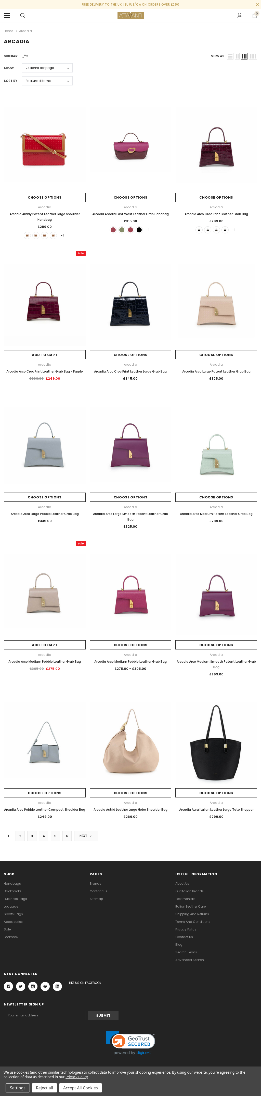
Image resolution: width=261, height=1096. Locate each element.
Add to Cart (45, 354)
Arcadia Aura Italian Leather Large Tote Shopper (216, 809)
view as (217, 56)
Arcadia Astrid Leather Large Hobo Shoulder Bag (130, 809)
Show (9, 68)
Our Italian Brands (189, 891)
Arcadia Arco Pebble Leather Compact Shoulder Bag (44, 809)
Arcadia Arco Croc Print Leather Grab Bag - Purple (44, 371)
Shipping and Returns (192, 914)
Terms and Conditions (192, 922)
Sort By (10, 81)
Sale (7, 929)
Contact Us (98, 891)
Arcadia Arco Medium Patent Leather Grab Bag (216, 514)
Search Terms (186, 952)
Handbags (12, 883)
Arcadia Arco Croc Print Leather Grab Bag (216, 214)
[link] (130, 1043)
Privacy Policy (185, 929)
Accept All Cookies (80, 1088)
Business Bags (15, 899)
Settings (17, 1088)
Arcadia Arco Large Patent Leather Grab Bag (216, 371)
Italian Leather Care (190, 906)
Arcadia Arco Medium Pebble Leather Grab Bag (44, 661)
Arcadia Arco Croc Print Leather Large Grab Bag (130, 371)
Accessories (13, 922)
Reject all (44, 1088)
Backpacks (12, 891)
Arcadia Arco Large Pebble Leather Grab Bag (45, 514)
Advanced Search (189, 960)
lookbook (11, 937)
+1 (62, 235)
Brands (95, 883)
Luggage (11, 906)
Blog (178, 944)
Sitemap (96, 899)
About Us (182, 883)
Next (86, 836)
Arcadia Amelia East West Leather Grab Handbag (130, 214)
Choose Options (44, 197)
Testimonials (185, 899)
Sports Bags (13, 914)
